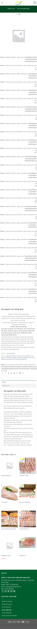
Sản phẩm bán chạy (7, 604)
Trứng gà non (22, 555)
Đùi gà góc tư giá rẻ (6, 555)
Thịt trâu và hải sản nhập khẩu (9, 615)
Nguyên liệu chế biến (7, 601)
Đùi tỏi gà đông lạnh (6, 475)
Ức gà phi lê (4, 502)
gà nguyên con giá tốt (17, 357)
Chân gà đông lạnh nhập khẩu (8, 529)
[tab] (18, 382)
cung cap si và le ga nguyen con (24, 356)
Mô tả (4, 382)
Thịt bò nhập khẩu (6, 607)
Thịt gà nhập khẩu (23, 8)
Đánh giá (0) (5, 385)
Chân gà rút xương (23, 475)
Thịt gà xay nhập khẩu (24, 502)
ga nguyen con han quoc (28, 357)
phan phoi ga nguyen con (21, 359)
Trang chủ (11, 8)
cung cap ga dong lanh (11, 356)
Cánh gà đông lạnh (24, 529)
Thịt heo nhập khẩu (6, 612)
